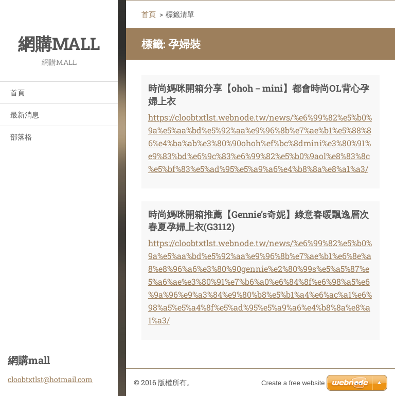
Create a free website (293, 383)
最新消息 (24, 114)
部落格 (21, 137)
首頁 (17, 92)
